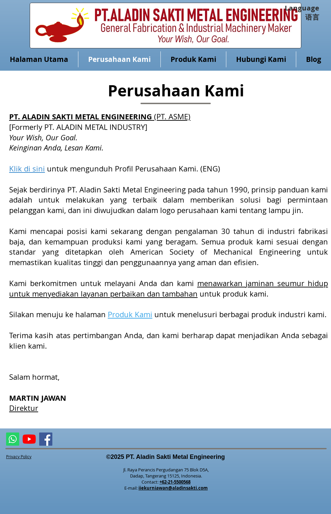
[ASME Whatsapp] (12, 439)
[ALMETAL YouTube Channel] (29, 439)
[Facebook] (45, 439)
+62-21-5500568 (174, 482)
